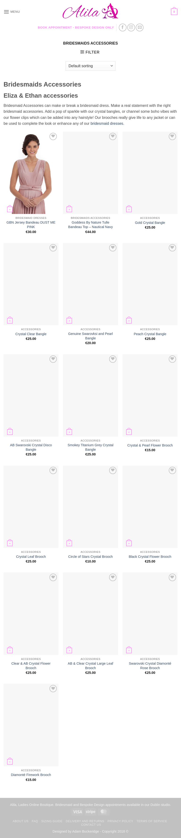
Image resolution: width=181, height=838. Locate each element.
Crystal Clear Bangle (30, 334)
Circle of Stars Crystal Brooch (90, 557)
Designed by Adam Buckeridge (76, 831)
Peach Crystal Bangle (150, 334)
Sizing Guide (51, 821)
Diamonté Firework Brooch (31, 775)
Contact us (91, 824)
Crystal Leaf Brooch (31, 557)
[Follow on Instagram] (131, 27)
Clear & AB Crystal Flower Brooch (30, 666)
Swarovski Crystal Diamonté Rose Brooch (150, 666)
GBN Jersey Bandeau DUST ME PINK (30, 225)
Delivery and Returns (85, 821)
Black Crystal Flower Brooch (150, 557)
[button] (12, 11)
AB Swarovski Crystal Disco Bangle (31, 447)
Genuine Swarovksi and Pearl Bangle (90, 336)
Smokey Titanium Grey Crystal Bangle (90, 447)
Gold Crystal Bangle (150, 223)
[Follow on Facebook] (123, 27)
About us (21, 821)
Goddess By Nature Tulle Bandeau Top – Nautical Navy (90, 225)
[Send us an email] (140, 27)
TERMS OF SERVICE (151, 821)
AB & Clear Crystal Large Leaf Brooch (90, 666)
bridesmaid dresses (106, 123)
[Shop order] (90, 66)
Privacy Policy (120, 821)
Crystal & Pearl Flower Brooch (150, 445)
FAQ (35, 821)
